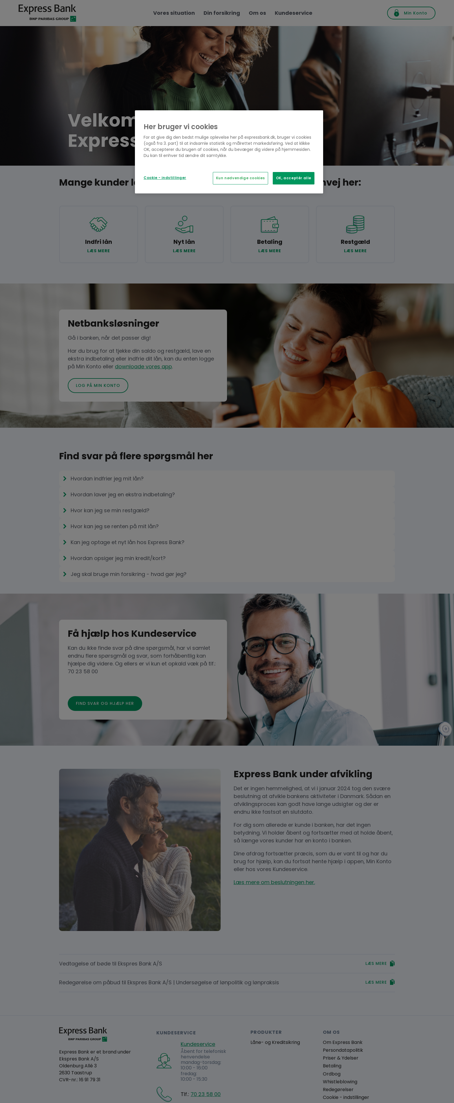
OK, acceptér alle (293, 178)
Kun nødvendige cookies (240, 178)
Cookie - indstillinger (165, 177)
